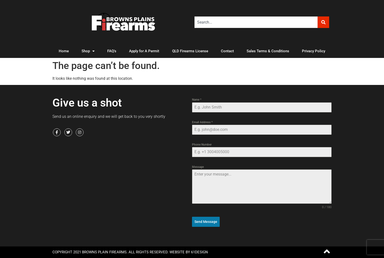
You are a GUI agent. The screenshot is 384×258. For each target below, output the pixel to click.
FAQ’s (111, 51)
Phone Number (202, 144)
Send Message (205, 222)
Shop (88, 51)
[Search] (323, 22)
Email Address (202, 122)
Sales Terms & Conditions (268, 51)
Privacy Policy (313, 51)
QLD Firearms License (190, 51)
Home (64, 51)
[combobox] (256, 22)
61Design (199, 252)
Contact (227, 51)
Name (196, 99)
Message (198, 167)
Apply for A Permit (144, 51)
